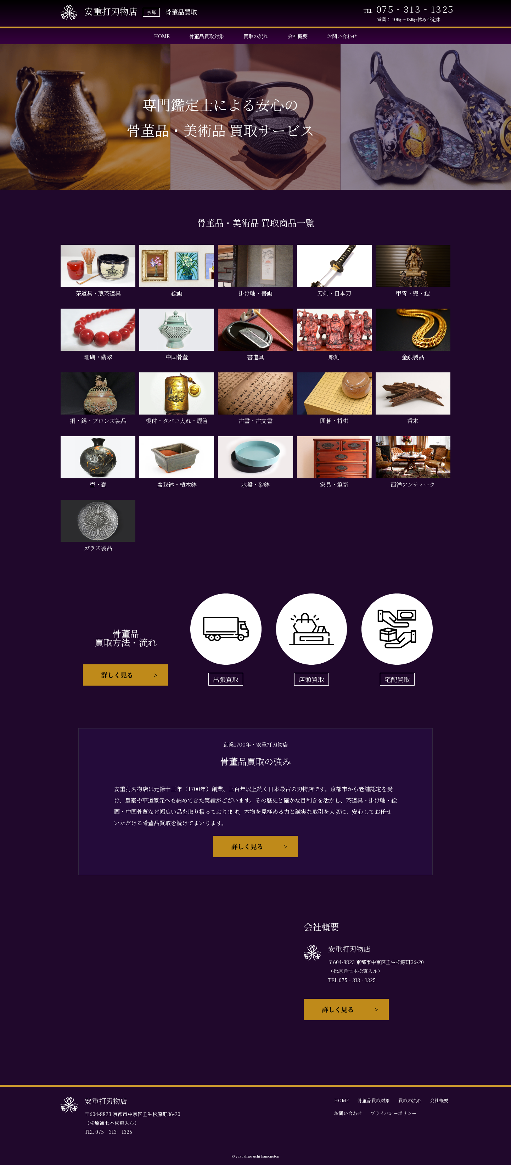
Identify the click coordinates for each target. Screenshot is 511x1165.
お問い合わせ (342, 36)
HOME (162, 36)
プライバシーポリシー (393, 1113)
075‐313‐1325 (415, 9)
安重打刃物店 (99, 12)
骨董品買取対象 (206, 36)
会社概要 (298, 36)
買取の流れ (255, 36)
